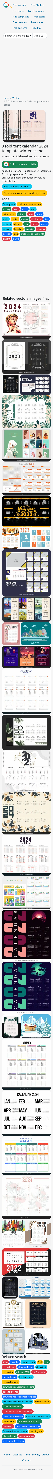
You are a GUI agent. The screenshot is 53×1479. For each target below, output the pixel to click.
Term (27, 1454)
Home (6, 98)
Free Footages (36, 11)
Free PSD (36, 27)
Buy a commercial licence (17, 186)
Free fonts (18, 11)
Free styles (37, 22)
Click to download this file (20, 164)
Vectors (16, 98)
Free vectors (19, 5)
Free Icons (39, 16)
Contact (26, 1460)
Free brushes (19, 22)
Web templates (20, 16)
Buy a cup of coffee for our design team (25, 193)
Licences (17, 1454)
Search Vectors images (17, 35)
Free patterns (19, 27)
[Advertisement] (26, 68)
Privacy (36, 1454)
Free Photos (36, 5)
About (45, 1454)
